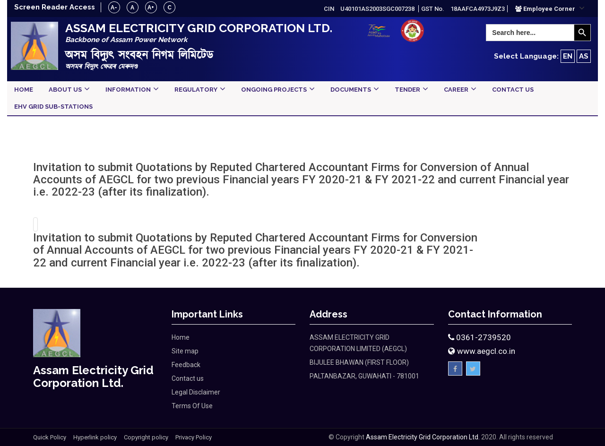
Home (181, 337)
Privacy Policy (193, 437)
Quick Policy (49, 437)
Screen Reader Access (54, 7)
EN (567, 56)
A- (115, 7)
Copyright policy (146, 437)
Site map (185, 351)
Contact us (188, 378)
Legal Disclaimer (196, 392)
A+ (151, 7)
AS (583, 56)
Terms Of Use (192, 406)
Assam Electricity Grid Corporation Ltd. (423, 437)
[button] (550, 8)
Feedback (186, 365)
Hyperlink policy (95, 437)
